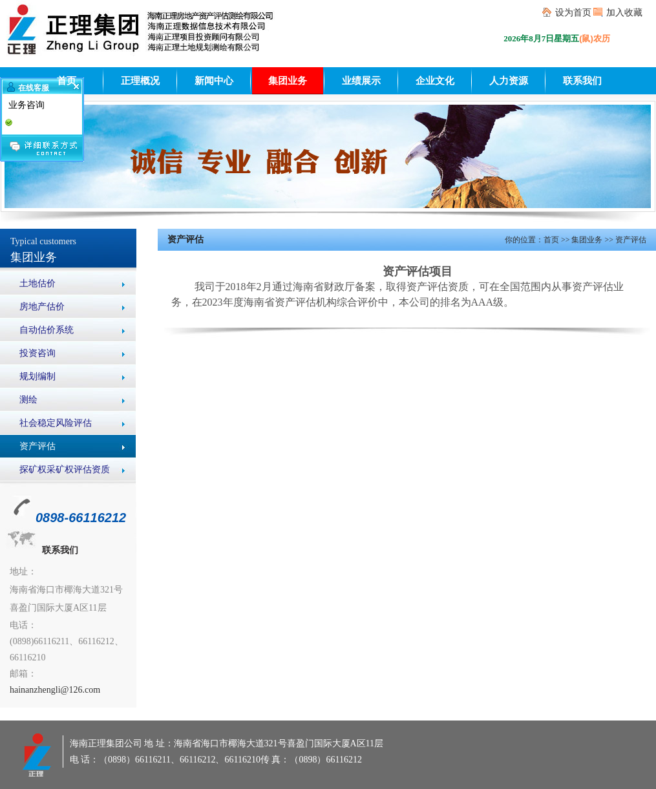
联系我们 (582, 81)
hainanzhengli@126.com (55, 690)
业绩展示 (361, 81)
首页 (66, 81)
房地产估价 (42, 306)
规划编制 (37, 376)
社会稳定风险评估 (55, 423)
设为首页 (573, 12)
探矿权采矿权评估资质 (64, 469)
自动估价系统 (46, 330)
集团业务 (287, 81)
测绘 (28, 400)
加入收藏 (624, 12)
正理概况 (140, 81)
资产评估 (37, 446)
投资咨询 (37, 353)
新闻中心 (214, 81)
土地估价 (37, 283)
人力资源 (508, 81)
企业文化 (435, 81)
